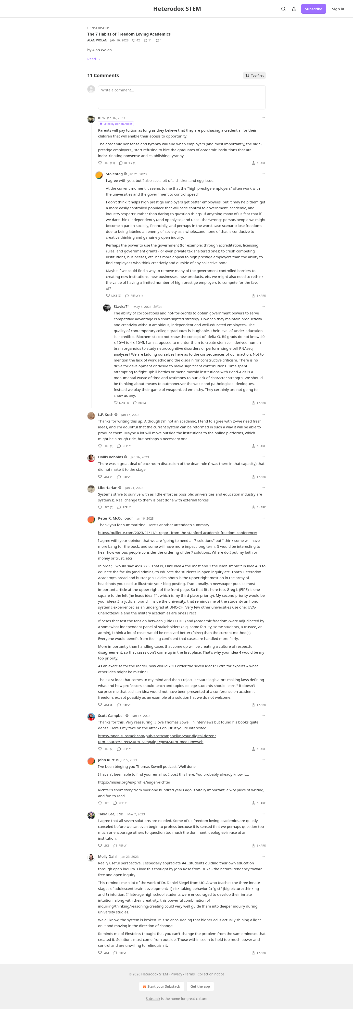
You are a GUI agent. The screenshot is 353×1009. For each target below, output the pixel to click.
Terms (190, 974)
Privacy (176, 974)
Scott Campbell (111, 715)
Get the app (200, 986)
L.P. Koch (105, 414)
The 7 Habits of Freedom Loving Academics (129, 34)
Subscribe (313, 8)
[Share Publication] (294, 9)
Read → (94, 58)
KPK (101, 117)
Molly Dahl (107, 856)
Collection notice (211, 974)
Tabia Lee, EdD (111, 813)
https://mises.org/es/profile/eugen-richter (134, 782)
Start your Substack (161, 986)
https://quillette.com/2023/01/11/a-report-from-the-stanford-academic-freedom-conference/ (177, 532)
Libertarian (107, 487)
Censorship (98, 27)
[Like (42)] (136, 40)
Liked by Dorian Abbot (115, 123)
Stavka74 (122, 306)
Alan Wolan (97, 40)
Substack (153, 998)
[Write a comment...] (181, 97)
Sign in (338, 8)
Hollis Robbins (110, 456)
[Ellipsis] (263, 118)
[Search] (283, 9)
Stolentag (114, 173)
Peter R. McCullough (116, 518)
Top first (254, 75)
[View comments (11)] (147, 40)
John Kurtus (108, 759)
